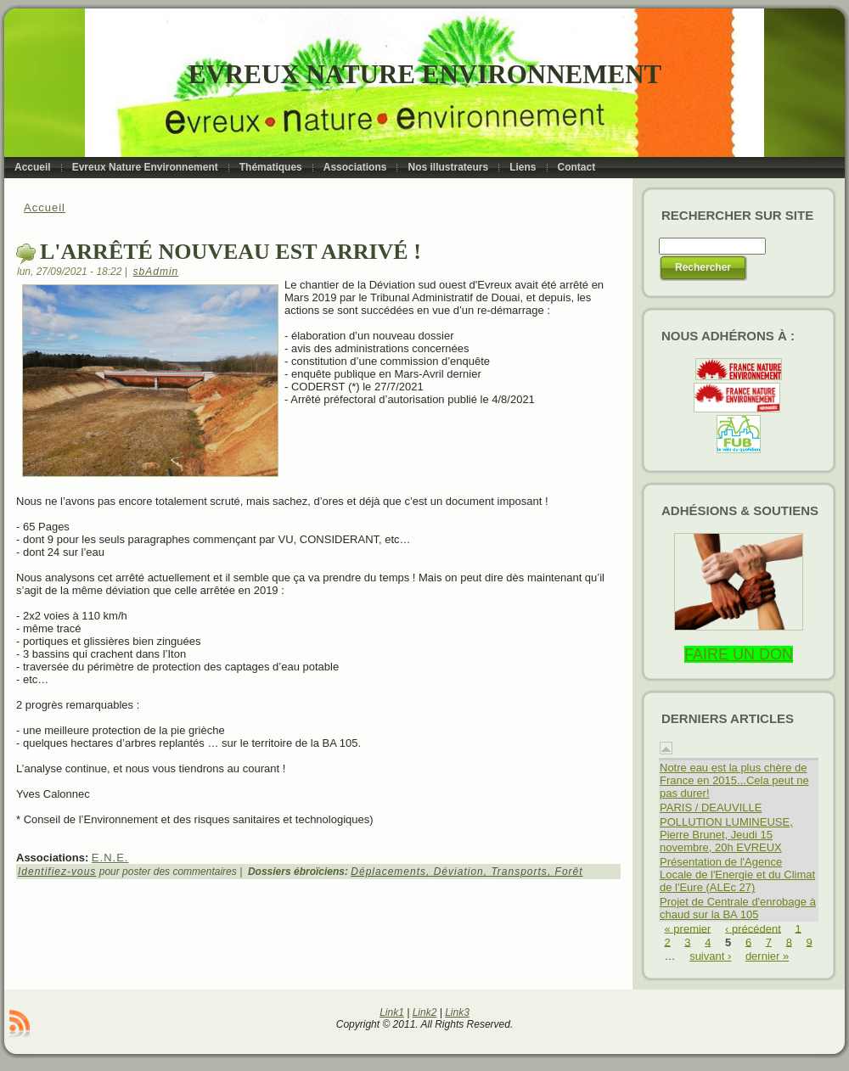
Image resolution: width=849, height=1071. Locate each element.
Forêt (569, 872)
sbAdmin (156, 272)
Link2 (425, 1012)
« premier (688, 928)
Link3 (457, 1012)
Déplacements (388, 872)
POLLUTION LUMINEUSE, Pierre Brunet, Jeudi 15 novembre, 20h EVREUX (726, 835)
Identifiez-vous (57, 872)
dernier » (767, 956)
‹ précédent (753, 928)
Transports (519, 872)
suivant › (710, 956)
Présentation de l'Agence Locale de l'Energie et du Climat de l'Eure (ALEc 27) (737, 874)
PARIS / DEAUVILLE (711, 807)
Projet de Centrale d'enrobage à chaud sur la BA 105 (738, 908)
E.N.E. (110, 857)
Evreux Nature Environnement (424, 74)
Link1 (392, 1012)
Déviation (459, 872)
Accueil (44, 207)
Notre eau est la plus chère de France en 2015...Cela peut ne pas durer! (734, 780)
